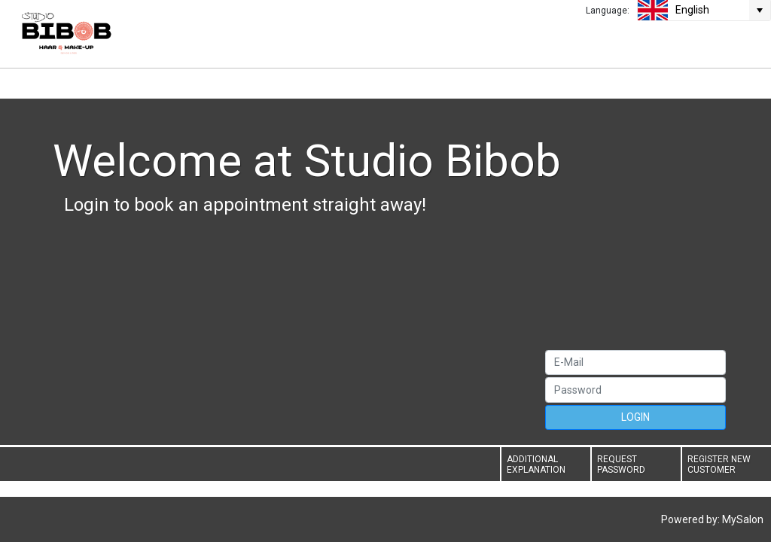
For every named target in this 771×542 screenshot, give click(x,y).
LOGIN (635, 417)
